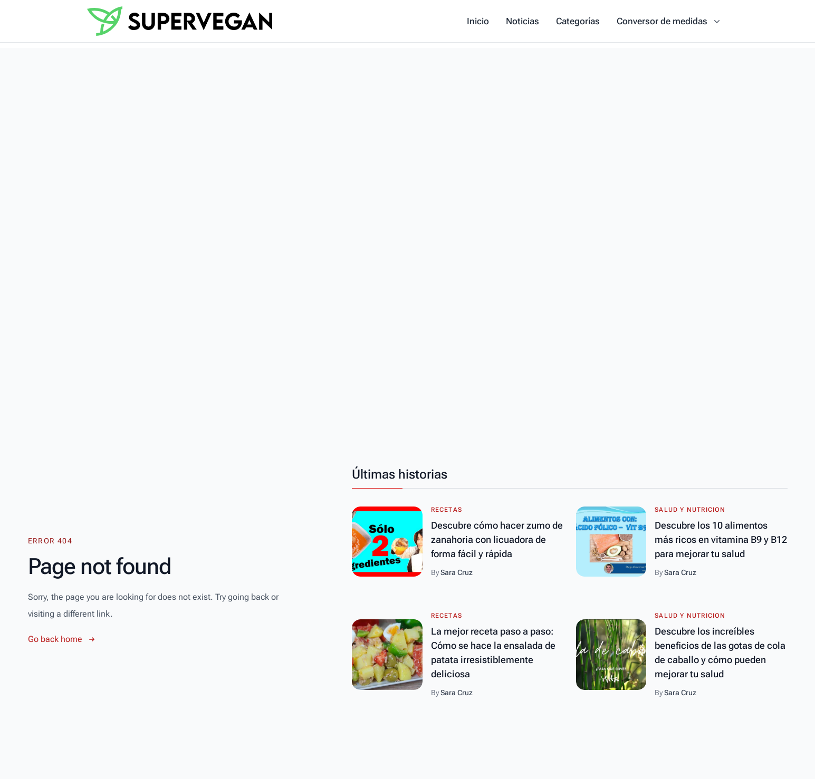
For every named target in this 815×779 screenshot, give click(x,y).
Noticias (522, 21)
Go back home (62, 639)
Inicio (478, 21)
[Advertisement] (407, 122)
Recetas (446, 509)
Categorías (578, 21)
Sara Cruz (456, 572)
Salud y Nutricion (690, 509)
